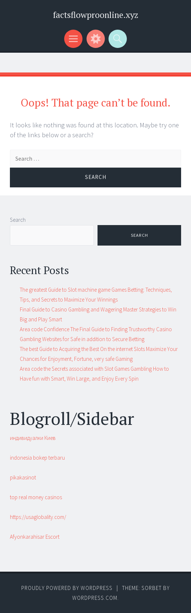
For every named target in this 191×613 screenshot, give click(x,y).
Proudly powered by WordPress (67, 587)
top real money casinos (36, 497)
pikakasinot (23, 477)
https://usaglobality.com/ (38, 516)
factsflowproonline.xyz (95, 14)
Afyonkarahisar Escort (34, 536)
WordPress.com (94, 597)
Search (18, 219)
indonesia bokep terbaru (37, 457)
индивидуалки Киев (33, 437)
